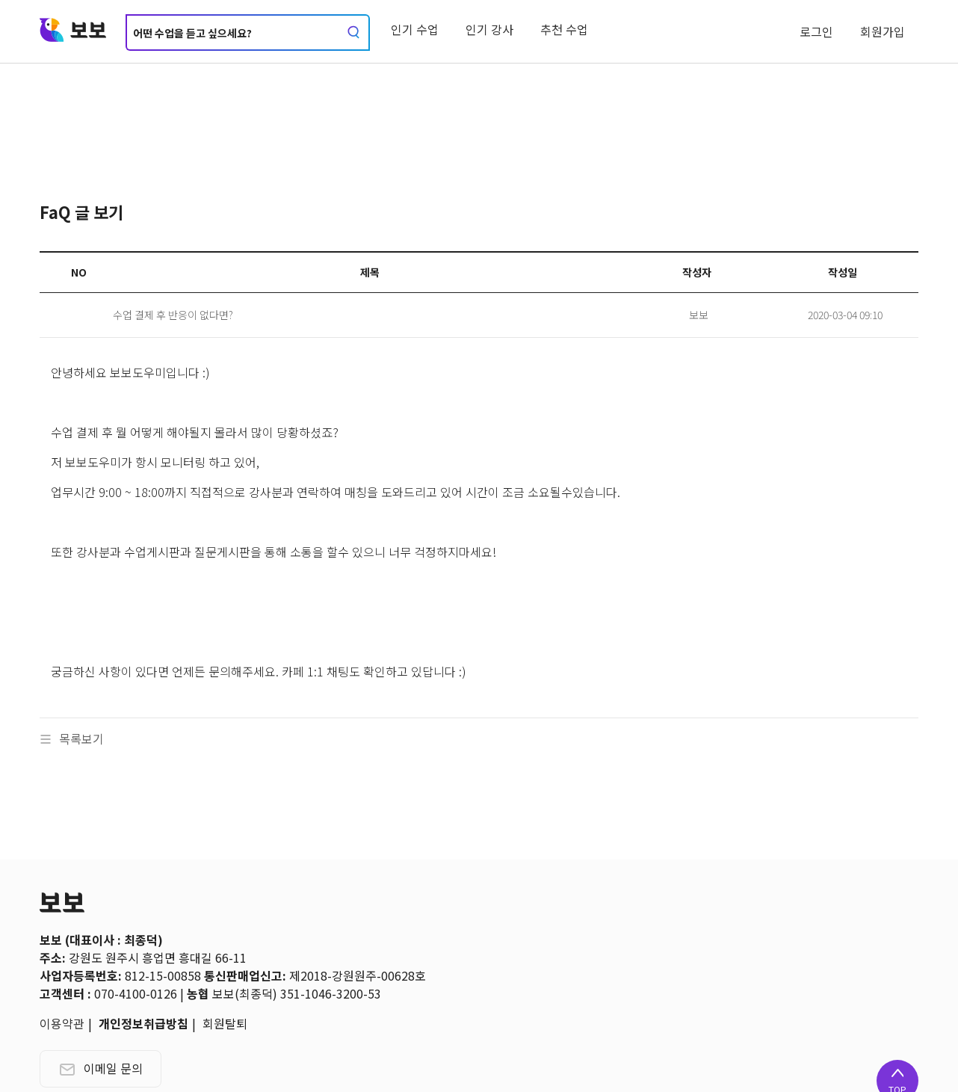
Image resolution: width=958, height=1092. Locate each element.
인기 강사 (489, 29)
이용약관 (62, 1023)
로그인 (816, 31)
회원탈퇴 (225, 1023)
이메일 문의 (100, 1068)
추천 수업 (564, 29)
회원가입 (882, 31)
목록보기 (72, 738)
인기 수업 (415, 29)
